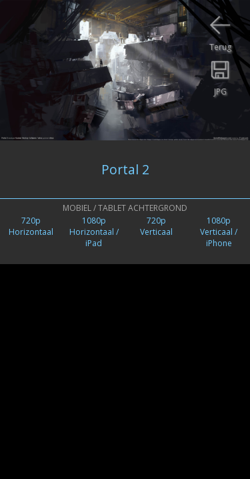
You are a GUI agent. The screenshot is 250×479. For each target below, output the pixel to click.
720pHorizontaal (31, 226)
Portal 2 (125, 169)
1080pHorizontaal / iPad (94, 232)
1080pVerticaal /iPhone (218, 232)
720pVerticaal (156, 226)
